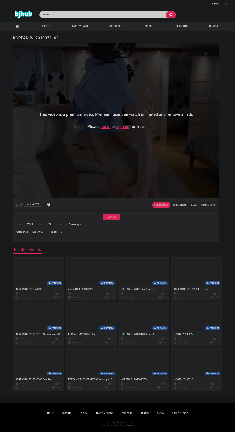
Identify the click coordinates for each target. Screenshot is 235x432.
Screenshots (179, 205)
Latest (46, 26)
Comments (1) (208, 205)
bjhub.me (114, 425)
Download (111, 217)
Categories (116, 26)
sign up (122, 126)
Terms (145, 413)
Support (127, 413)
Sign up (215, 3)
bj (61, 232)
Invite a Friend (105, 413)
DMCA (160, 413)
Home (17, 26)
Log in (226, 3)
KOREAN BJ (37, 232)
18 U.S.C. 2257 (180, 413)
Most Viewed (80, 26)
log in (105, 126)
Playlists (182, 26)
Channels (215, 26)
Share (194, 205)
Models (149, 26)
